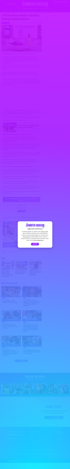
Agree (35, 244)
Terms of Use (44, 231)
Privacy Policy (26, 237)
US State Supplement (37, 240)
